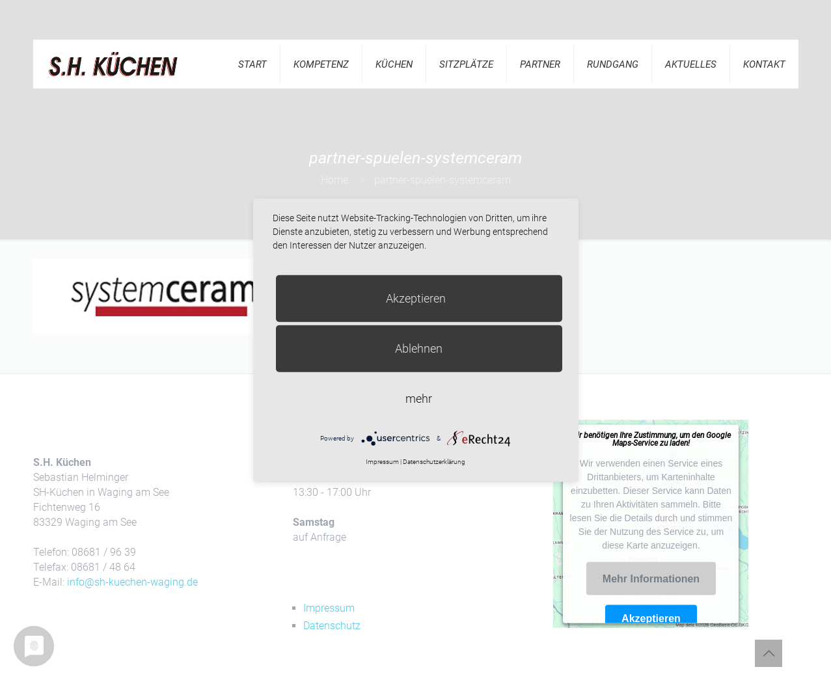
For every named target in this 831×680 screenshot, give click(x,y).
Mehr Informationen (651, 578)
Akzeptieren (651, 617)
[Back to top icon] (768, 653)
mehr (418, 398)
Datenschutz (332, 625)
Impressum (329, 608)
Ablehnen (419, 348)
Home (334, 180)
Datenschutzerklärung (434, 461)
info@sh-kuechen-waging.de (132, 582)
